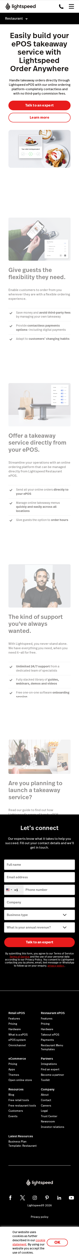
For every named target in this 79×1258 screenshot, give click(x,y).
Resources (16, 1089)
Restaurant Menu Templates (52, 1048)
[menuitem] (39, 18)
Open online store (20, 1080)
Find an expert (50, 1069)
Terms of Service (19, 956)
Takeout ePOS (50, 1035)
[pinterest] (47, 1197)
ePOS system (17, 1040)
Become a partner (52, 1075)
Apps (11, 1069)
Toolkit (45, 1080)
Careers (46, 1106)
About (45, 1095)
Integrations (49, 1064)
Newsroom (48, 1121)
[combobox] (13, 890)
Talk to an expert (39, 105)
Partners (47, 1059)
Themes (13, 1075)
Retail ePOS (16, 1013)
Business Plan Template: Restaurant (22, 1144)
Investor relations (52, 1127)
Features (14, 1019)
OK (57, 1242)
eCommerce (17, 1059)
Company (47, 1089)
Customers (15, 1111)
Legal (44, 1111)
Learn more (39, 117)
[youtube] (71, 1197)
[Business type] (39, 915)
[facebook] (10, 1197)
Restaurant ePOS (53, 1013)
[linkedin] (59, 1197)
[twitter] (22, 1197)
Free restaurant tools (22, 1106)
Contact (46, 1100)
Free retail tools (18, 1100)
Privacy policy (39, 1217)
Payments (47, 1040)
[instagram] (34, 1197)
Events (12, 1116)
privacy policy (56, 965)
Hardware (14, 1029)
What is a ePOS (18, 1035)
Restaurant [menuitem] (14, 18)
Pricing (12, 1024)
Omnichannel (17, 1045)
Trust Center (49, 1116)
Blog (11, 1095)
